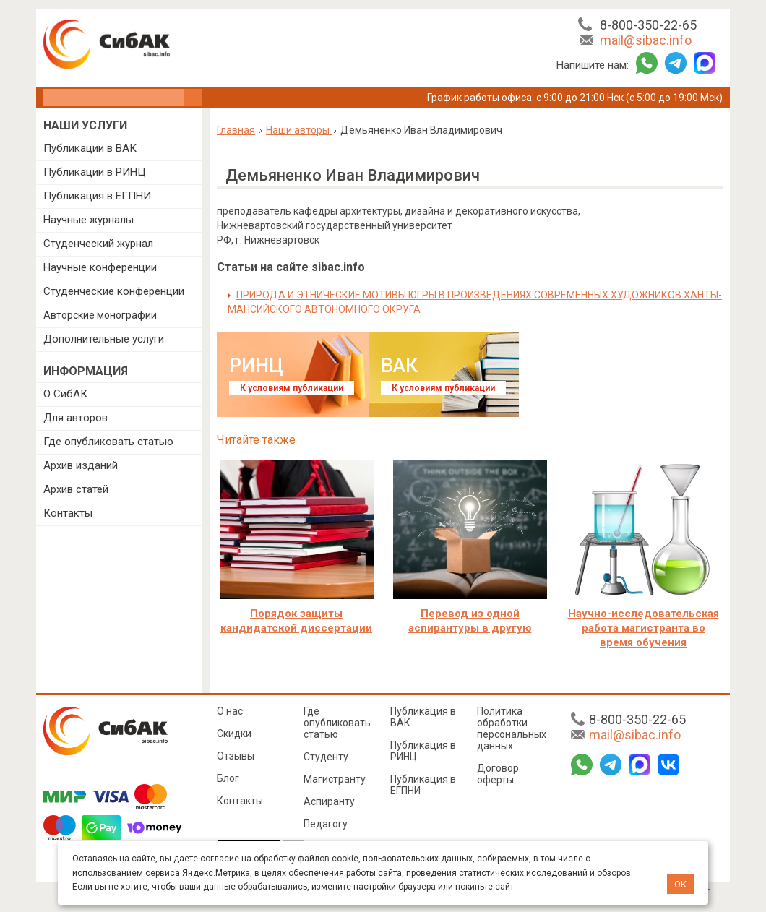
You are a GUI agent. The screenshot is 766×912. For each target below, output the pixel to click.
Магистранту (335, 779)
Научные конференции (100, 267)
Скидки (234, 733)
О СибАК (65, 393)
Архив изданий (80, 465)
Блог (228, 778)
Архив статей (75, 489)
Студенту (326, 756)
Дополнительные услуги (103, 338)
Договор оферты (498, 774)
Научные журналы (88, 219)
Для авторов (75, 417)
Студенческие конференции (113, 291)
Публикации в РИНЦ (94, 171)
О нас (230, 711)
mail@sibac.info (646, 40)
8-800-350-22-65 (648, 25)
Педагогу (326, 824)
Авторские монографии (100, 315)
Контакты (67, 513)
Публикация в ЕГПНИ (97, 195)
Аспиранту (329, 801)
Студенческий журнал (98, 243)
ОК (680, 884)
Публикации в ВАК (90, 148)
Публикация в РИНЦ (423, 750)
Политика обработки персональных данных (511, 728)
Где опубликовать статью (108, 441)
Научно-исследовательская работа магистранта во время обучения (643, 628)
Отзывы (235, 756)
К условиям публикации (291, 388)
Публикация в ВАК (423, 716)
